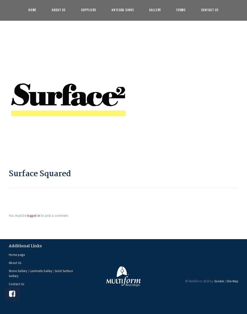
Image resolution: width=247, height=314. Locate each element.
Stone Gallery (18, 271)
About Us (15, 263)
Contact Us (16, 284)
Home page (17, 255)
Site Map (232, 281)
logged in (33, 216)
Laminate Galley (41, 271)
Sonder (219, 281)
